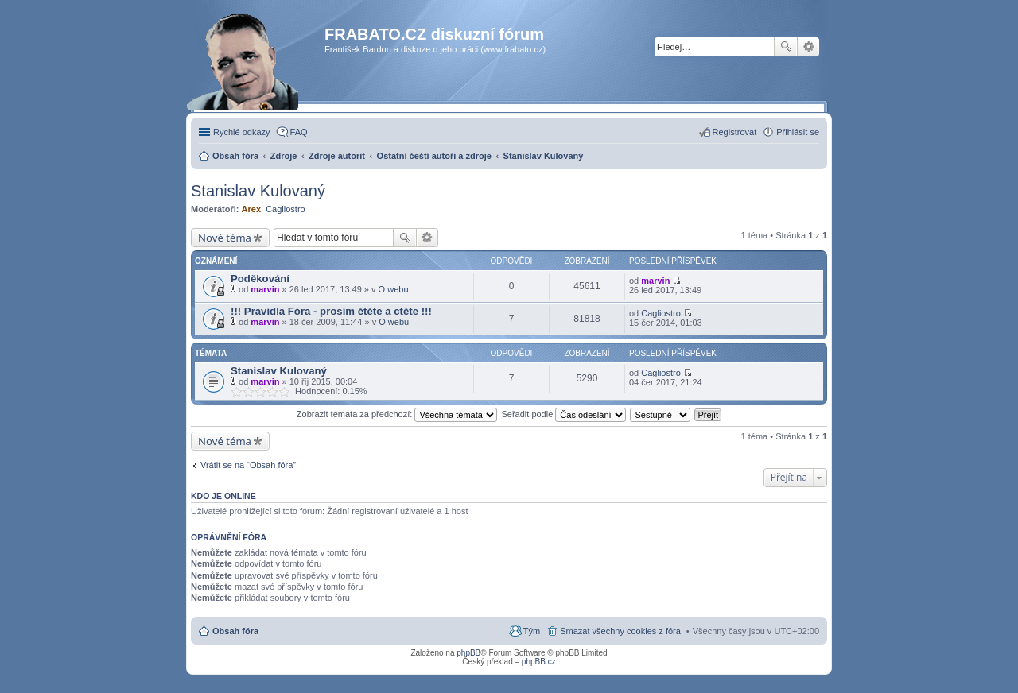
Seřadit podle (563, 414)
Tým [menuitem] (531, 631)
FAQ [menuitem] (299, 132)
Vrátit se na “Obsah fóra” (248, 465)
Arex (251, 209)
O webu (394, 289)
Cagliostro (285, 209)
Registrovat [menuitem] (735, 132)
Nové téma (224, 237)
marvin (265, 289)
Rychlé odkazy (241, 132)
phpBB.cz (539, 661)
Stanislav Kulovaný (258, 190)
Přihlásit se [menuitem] (797, 132)
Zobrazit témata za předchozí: (397, 414)
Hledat (786, 46)
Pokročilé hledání (808, 46)
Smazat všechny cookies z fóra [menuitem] (620, 631)
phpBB (468, 652)
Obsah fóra (235, 631)
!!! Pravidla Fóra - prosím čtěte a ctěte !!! (331, 311)
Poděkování (260, 279)
